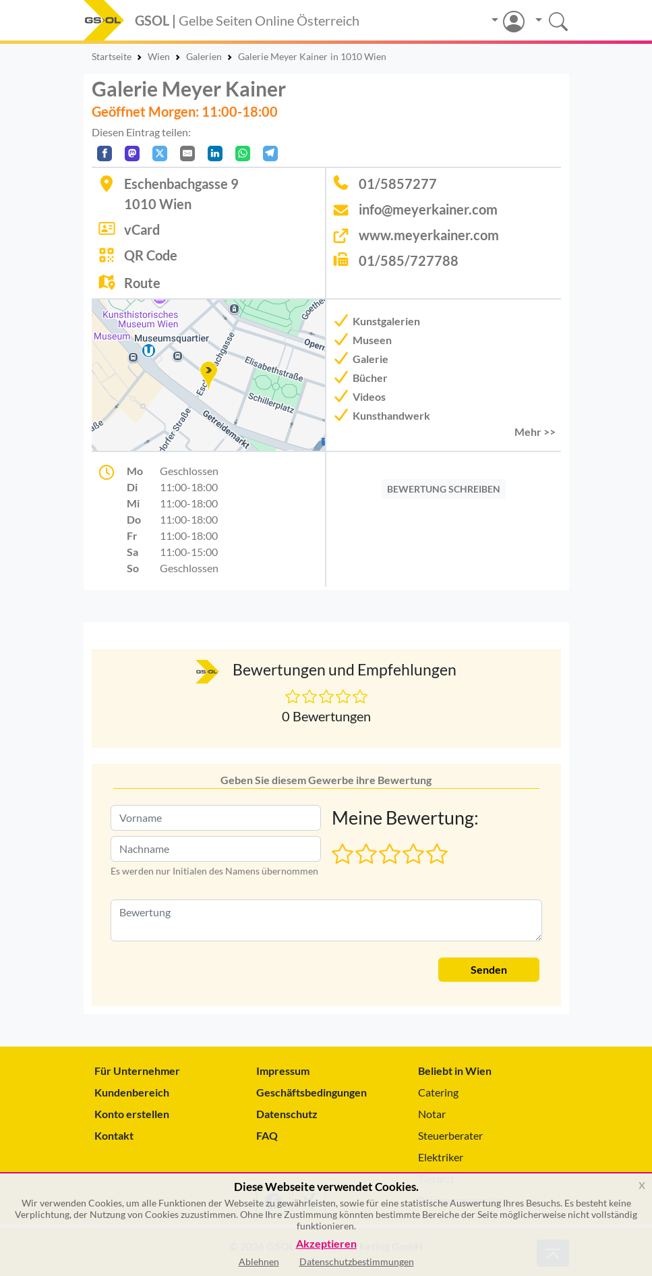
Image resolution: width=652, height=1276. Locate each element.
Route (142, 283)
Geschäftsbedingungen (311, 1092)
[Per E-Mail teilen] (187, 153)
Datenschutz (287, 1113)
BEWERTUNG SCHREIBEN (443, 489)
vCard (142, 229)
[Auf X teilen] (159, 153)
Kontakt (114, 1135)
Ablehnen (259, 1261)
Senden (489, 969)
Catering (438, 1092)
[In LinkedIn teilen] (215, 153)
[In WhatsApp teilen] (242, 153)
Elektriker (440, 1156)
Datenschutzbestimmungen (356, 1261)
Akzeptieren (326, 1244)
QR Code (150, 255)
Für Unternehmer (137, 1070)
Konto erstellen (131, 1113)
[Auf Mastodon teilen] (132, 153)
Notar (432, 1113)
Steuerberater (450, 1135)
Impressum (282, 1070)
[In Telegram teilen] (270, 153)
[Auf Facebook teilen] (104, 153)
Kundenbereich (131, 1092)
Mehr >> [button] (535, 431)
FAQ (267, 1135)
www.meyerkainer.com (429, 235)
